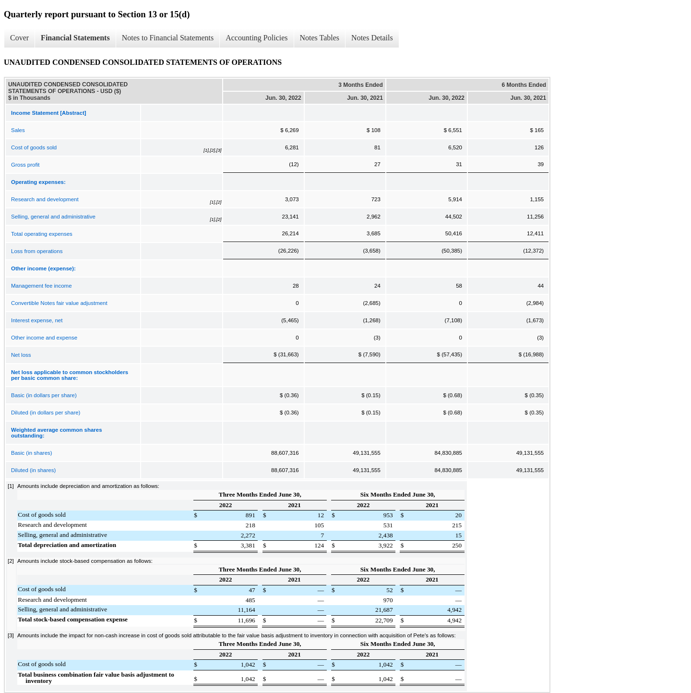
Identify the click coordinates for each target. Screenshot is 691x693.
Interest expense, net (36, 320)
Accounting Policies (256, 38)
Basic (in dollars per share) (44, 395)
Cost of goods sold (34, 147)
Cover (19, 38)
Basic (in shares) (31, 453)
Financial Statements (75, 38)
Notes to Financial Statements (168, 38)
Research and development (45, 199)
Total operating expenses (41, 234)
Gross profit (25, 165)
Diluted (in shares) (33, 470)
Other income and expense (44, 337)
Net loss (21, 355)
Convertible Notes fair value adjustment (59, 303)
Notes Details (372, 38)
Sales (18, 130)
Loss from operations (36, 251)
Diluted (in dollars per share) (45, 412)
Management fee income (41, 286)
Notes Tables (320, 38)
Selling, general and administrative (53, 216)
